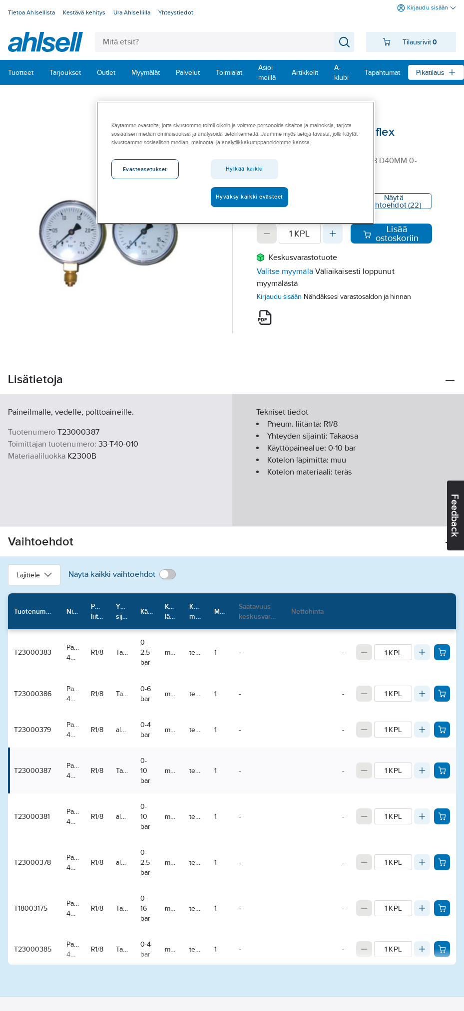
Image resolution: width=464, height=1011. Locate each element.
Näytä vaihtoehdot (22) (394, 201)
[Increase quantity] (333, 234)
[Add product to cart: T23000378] (442, 862)
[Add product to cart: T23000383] (442, 652)
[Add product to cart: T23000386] (442, 694)
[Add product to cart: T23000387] (442, 770)
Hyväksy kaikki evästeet (249, 197)
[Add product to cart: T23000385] (442, 949)
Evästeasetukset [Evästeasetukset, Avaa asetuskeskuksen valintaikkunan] (145, 169)
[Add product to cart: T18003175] (442, 908)
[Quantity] (300, 234)
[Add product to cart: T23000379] (442, 730)
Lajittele (34, 575)
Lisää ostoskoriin (391, 233)
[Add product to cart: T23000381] (442, 816)
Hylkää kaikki (244, 169)
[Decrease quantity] (267, 234)
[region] (235, 162)
